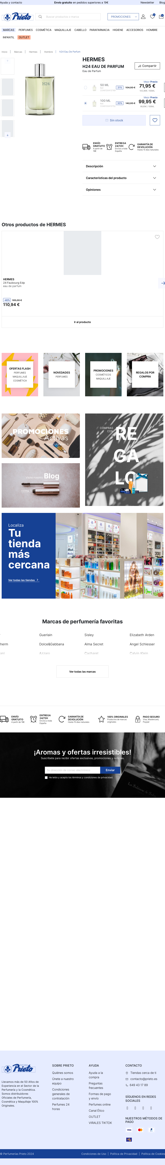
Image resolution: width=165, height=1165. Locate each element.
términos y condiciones (84, 777)
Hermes (33, 51)
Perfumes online (100, 1104)
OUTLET (94, 1116)
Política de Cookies (153, 1153)
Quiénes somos (62, 1073)
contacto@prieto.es (143, 1079)
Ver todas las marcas (82, 671)
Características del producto (106, 178)
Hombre (48, 51)
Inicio (4, 51)
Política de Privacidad (123, 1153)
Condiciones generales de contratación (61, 1094)
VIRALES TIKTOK (100, 1123)
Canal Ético (96, 1110)
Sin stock (114, 120)
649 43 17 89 (139, 1085)
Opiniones (93, 189)
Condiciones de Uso (93, 1153)
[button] (161, 17)
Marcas (18, 51)
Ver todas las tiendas (23, 580)
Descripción (94, 166)
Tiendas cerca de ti (143, 1073)
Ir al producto (82, 321)
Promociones (124, 16)
